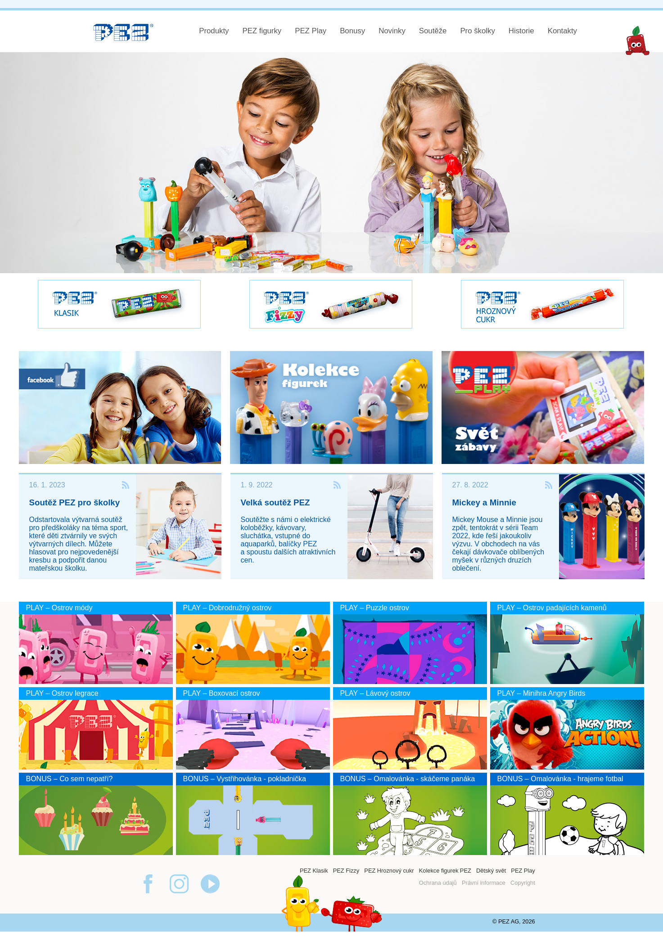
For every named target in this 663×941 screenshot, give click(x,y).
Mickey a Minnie (484, 502)
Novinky (392, 31)
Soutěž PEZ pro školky (74, 502)
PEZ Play (310, 31)
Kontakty (562, 31)
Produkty (214, 31)
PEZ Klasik (314, 870)
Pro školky (477, 31)
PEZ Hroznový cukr (389, 870)
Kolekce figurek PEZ (445, 870)
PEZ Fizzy (346, 870)
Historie (521, 31)
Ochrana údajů (438, 882)
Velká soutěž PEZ (275, 502)
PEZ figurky (261, 31)
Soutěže (433, 31)
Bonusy (352, 31)
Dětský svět (491, 870)
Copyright (522, 882)
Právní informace (483, 882)
